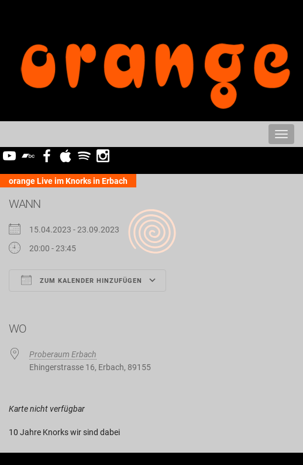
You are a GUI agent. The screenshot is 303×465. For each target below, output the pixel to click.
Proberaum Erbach (63, 354)
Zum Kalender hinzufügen (81, 280)
